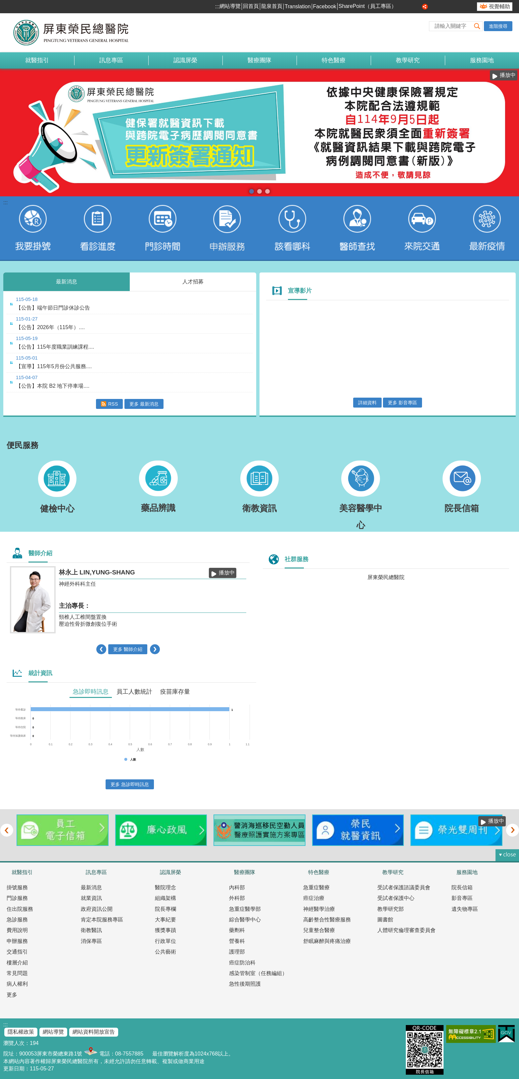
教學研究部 (390, 909)
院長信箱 (462, 887)
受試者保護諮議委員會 (403, 887)
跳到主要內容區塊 (3, 3)
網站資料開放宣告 (93, 1032)
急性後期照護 (245, 984)
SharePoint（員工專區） (368, 6)
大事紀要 (165, 919)
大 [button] (418, 7)
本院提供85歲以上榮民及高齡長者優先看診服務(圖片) (259, 191)
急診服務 (17, 919)
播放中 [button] (508, 75)
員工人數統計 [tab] (134, 691)
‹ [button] (101, 649)
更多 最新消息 (144, 404)
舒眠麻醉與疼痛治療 (327, 941)
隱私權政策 (21, 1032)
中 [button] (410, 7)
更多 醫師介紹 (127, 649)
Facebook (324, 6)
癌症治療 (313, 898)
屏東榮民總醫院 (385, 577)
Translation (298, 6)
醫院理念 (165, 887)
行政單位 (165, 941)
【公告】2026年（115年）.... (50, 327)
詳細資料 (367, 402)
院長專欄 (165, 909)
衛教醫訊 (91, 930)
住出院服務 (20, 909)
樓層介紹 (17, 962)
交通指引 (17, 952)
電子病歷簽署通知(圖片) (251, 191)
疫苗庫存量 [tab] (175, 691)
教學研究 (408, 60)
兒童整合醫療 (319, 930)
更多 (12, 995)
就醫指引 (37, 60)
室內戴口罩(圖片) (267, 191)
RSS (113, 404)
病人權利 (17, 984)
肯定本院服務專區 (102, 919)
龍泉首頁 (271, 6)
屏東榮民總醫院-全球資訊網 (74, 33)
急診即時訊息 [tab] (91, 691)
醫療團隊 (259, 60)
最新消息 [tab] (66, 281)
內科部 (237, 887)
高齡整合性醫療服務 (327, 919)
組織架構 (165, 898)
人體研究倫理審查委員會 (406, 930)
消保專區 (91, 941)
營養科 (237, 941)
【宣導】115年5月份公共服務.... (54, 366)
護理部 (237, 952)
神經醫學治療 (319, 909)
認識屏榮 (185, 60)
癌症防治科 (242, 962)
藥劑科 (237, 930)
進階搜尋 (498, 26)
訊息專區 (111, 60)
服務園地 (482, 60)
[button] (477, 26)
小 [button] (403, 7)
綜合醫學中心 (245, 919)
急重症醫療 (316, 887)
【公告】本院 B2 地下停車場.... (52, 386)
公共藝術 (165, 952)
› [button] (155, 649)
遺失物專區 (464, 909)
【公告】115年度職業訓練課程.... (55, 347)
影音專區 (462, 898)
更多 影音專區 (402, 402)
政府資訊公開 (97, 909)
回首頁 (251, 6)
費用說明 (17, 930)
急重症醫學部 (245, 909)
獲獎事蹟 (165, 930)
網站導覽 (230, 6)
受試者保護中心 (395, 898)
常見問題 (17, 973)
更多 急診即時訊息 (130, 784)
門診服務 (17, 898)
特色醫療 (334, 60)
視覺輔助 (499, 6)
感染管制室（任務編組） (258, 973)
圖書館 (385, 919)
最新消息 (91, 887)
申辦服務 (17, 941)
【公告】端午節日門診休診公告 (53, 308)
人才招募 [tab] (193, 281)
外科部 (237, 898)
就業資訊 (91, 898)
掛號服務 (17, 887)
